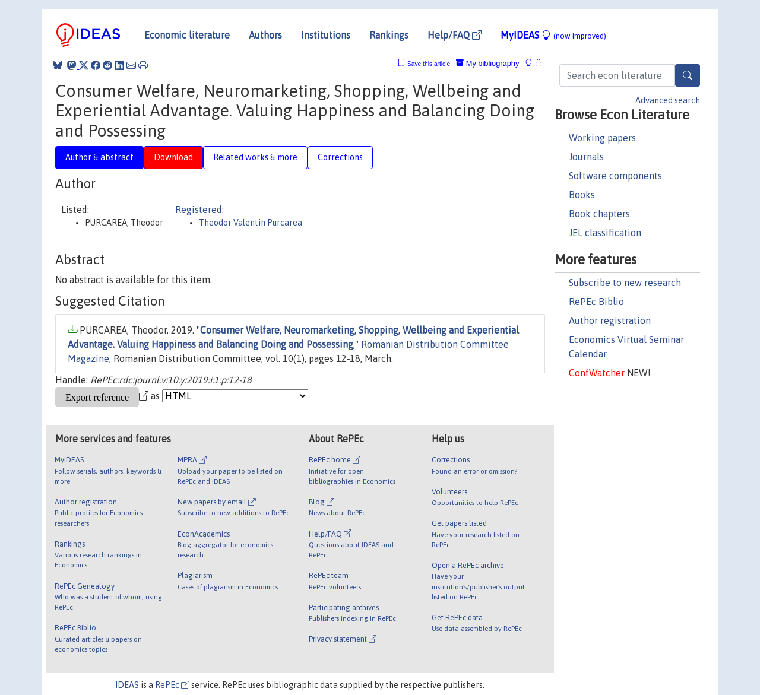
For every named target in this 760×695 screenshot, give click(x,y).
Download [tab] (173, 157)
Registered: (199, 209)
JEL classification (605, 232)
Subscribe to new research (625, 282)
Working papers (602, 137)
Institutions (325, 35)
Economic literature (187, 35)
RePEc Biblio (596, 301)
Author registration (610, 320)
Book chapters (599, 213)
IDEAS (127, 685)
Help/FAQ (455, 35)
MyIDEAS (553, 35)
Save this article (428, 64)
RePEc (172, 685)
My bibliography (487, 63)
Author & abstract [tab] (99, 157)
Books (582, 194)
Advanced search (667, 100)
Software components (615, 175)
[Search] (687, 75)
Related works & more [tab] (255, 157)
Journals (586, 156)
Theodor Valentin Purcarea (250, 222)
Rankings (388, 35)
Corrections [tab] (340, 157)
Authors (265, 35)
